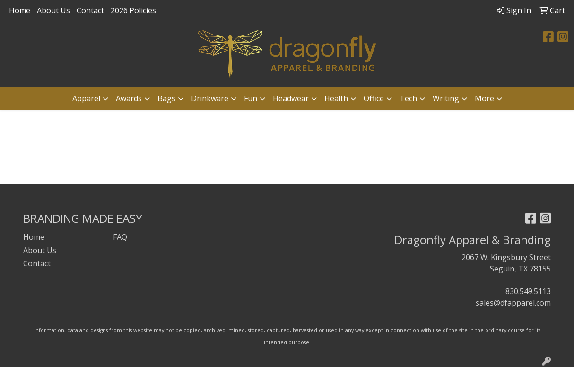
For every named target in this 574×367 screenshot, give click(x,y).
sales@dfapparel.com (513, 302)
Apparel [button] (86, 98)
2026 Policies (133, 10)
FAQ (120, 237)
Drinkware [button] (209, 98)
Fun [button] (250, 98)
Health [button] (336, 98)
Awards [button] (129, 98)
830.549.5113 (528, 291)
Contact (90, 10)
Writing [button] (446, 98)
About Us (53, 10)
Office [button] (374, 98)
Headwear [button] (291, 98)
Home (19, 10)
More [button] (484, 98)
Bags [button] (166, 98)
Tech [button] (408, 98)
